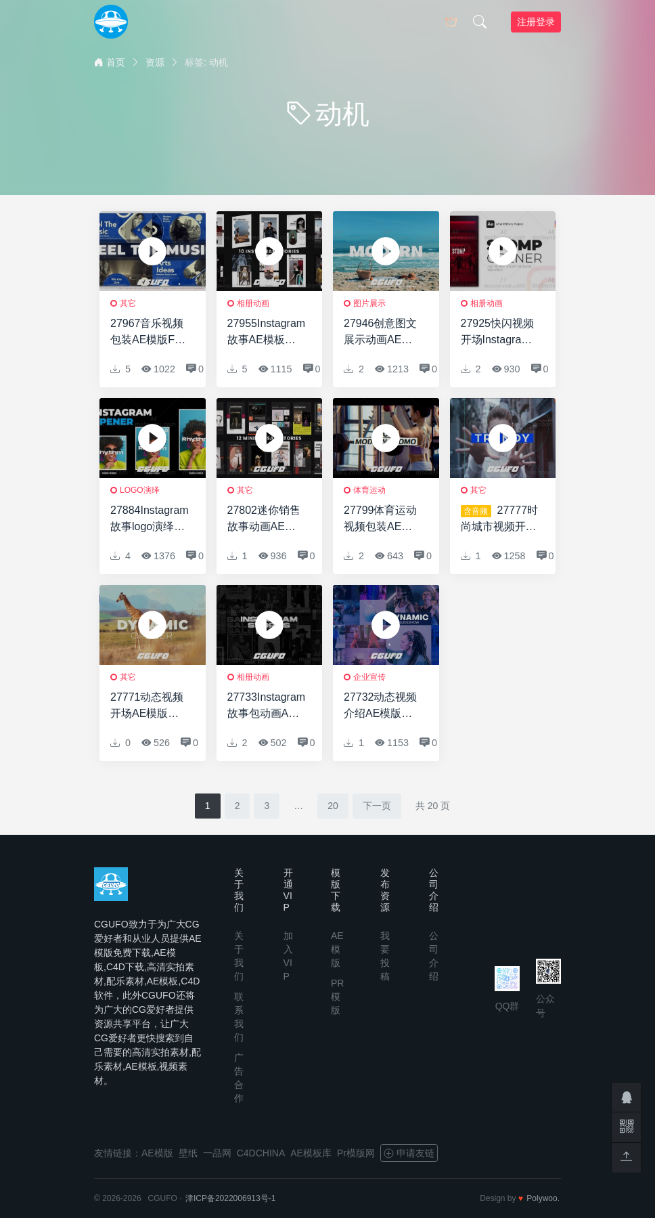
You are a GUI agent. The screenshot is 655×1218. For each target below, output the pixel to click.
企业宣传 (369, 677)
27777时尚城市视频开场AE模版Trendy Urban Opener (500, 519)
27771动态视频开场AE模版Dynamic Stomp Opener (148, 706)
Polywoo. (543, 1198)
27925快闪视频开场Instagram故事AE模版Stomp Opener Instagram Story (499, 333)
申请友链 (409, 1153)
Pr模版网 (356, 1153)
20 (333, 805)
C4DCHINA (261, 1153)
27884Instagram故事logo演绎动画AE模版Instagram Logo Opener (149, 519)
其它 (128, 303)
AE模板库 (311, 1153)
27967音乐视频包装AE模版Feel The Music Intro (149, 333)
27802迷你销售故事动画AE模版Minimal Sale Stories (264, 519)
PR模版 (337, 997)
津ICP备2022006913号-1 (230, 1198)
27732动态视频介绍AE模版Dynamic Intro (380, 706)
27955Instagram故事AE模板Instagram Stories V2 (266, 333)
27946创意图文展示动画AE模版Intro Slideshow (380, 333)
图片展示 (369, 303)
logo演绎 (140, 490)
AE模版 (337, 949)
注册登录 (536, 21)
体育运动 (369, 490)
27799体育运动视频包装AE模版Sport (380, 519)
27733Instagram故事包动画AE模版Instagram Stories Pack (266, 706)
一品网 (217, 1153)
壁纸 (188, 1153)
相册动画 (253, 303)
